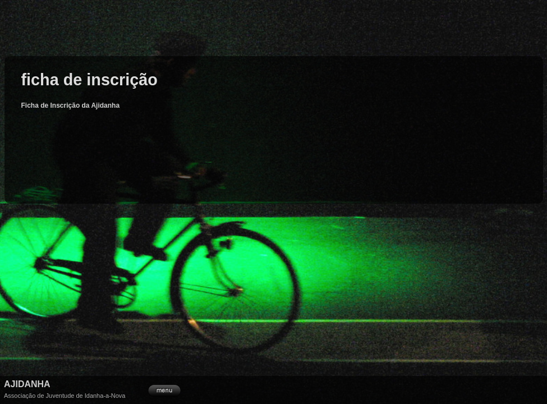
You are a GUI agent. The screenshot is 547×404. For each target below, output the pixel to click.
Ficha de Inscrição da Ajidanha (70, 105)
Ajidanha (27, 384)
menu (164, 389)
